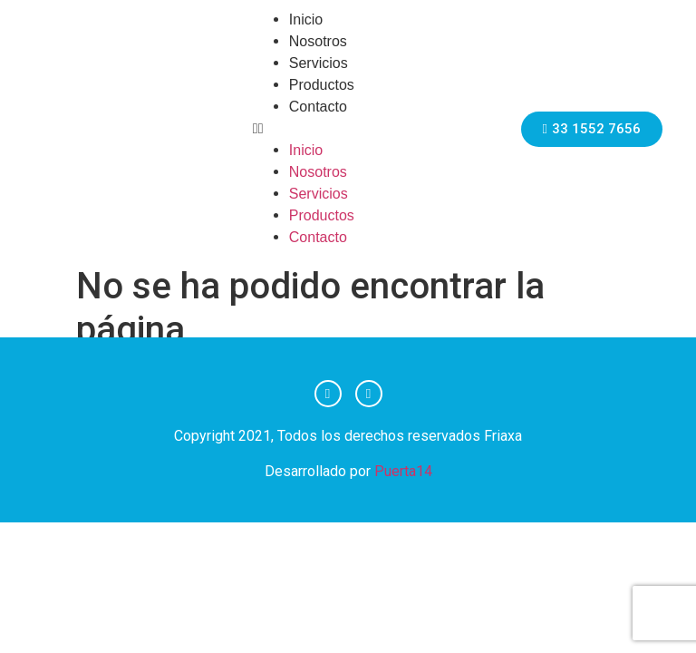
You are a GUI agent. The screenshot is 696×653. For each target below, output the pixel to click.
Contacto (318, 106)
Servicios (318, 63)
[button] (365, 129)
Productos (321, 85)
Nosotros (318, 41)
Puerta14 (403, 471)
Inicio (306, 19)
